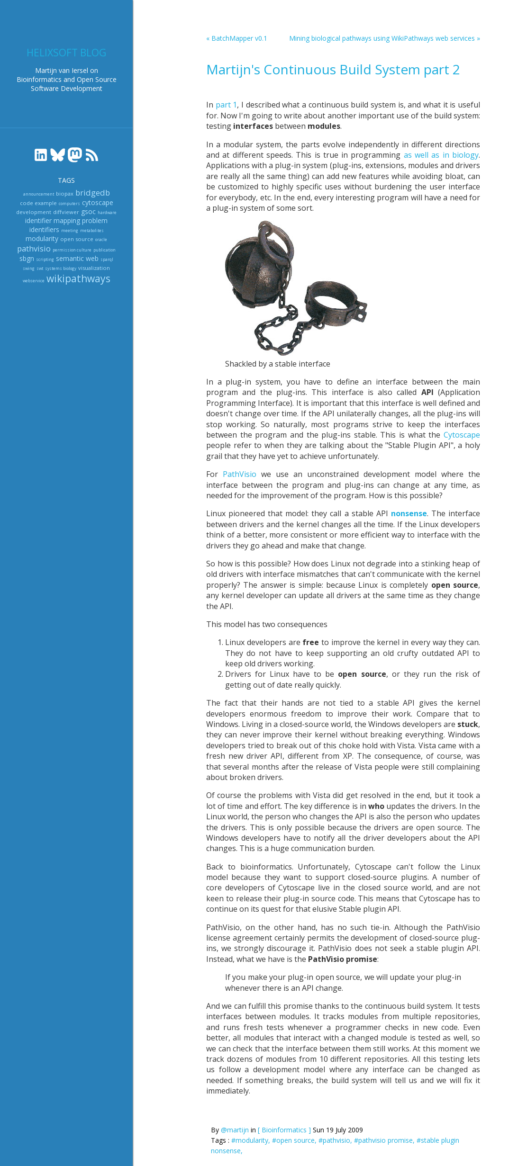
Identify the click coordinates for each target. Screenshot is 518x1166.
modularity (42, 238)
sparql (106, 259)
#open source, (295, 1140)
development (33, 211)
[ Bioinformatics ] (284, 1129)
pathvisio (34, 248)
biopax (64, 193)
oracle (101, 239)
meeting (69, 230)
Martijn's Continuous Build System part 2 (333, 69)
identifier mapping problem (66, 220)
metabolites (92, 230)
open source (76, 238)
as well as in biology (441, 155)
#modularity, (251, 1140)
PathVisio (239, 474)
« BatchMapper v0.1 (236, 38)
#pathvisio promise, (385, 1140)
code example (38, 202)
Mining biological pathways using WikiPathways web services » (384, 38)
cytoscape (97, 202)
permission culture (72, 249)
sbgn (26, 258)
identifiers (44, 229)
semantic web (77, 258)
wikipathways (78, 278)
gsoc (88, 211)
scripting (45, 259)
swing (29, 268)
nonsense (409, 513)
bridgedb (92, 192)
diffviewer (66, 211)
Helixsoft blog (66, 52)
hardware (107, 212)
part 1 (226, 104)
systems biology (60, 268)
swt (39, 268)
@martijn (235, 1129)
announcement (38, 194)
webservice (34, 280)
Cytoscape (462, 435)
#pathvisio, (336, 1140)
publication (104, 249)
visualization (94, 267)
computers (69, 203)
